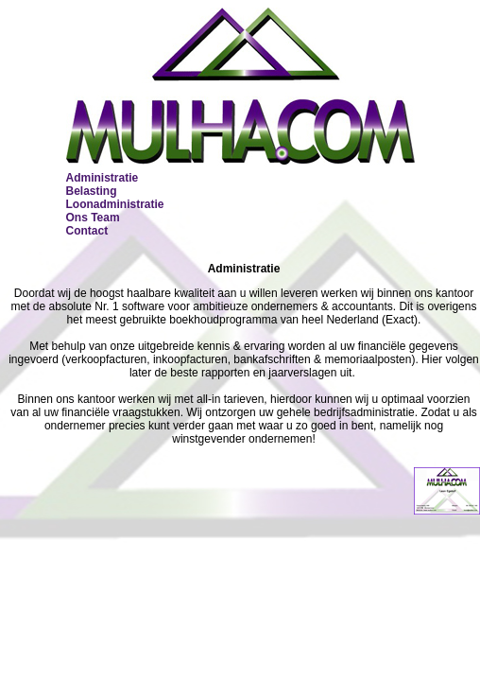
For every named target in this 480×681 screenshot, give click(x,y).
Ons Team (93, 217)
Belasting (91, 191)
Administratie (102, 177)
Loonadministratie (115, 204)
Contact (87, 230)
